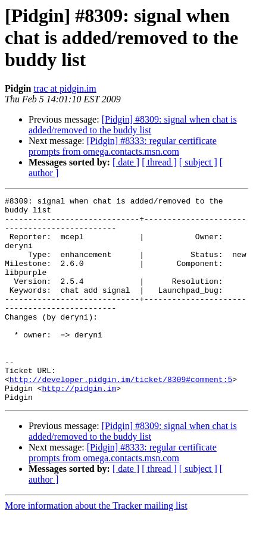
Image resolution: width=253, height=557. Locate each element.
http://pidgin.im (79, 427)
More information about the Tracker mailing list (96, 547)
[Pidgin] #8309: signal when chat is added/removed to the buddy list (133, 124)
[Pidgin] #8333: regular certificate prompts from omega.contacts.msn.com (123, 146)
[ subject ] (198, 162)
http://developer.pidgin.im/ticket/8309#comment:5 (121, 416)
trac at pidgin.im (64, 88)
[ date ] (126, 162)
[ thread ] (159, 162)
